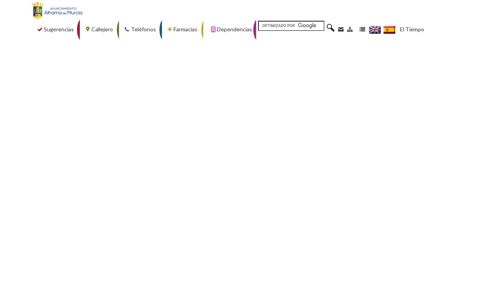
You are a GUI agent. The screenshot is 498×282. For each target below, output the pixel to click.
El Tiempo (412, 29)
